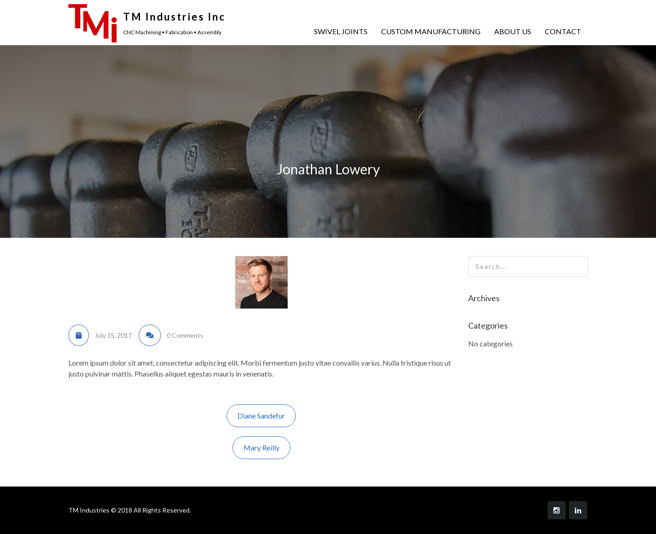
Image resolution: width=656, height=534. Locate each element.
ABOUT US (512, 31)
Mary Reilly (261, 447)
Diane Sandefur (261, 415)
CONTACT (563, 31)
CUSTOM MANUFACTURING (430, 31)
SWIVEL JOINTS (340, 31)
